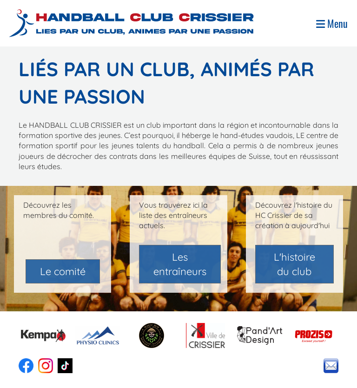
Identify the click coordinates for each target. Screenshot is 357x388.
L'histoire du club (294, 264)
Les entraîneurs (179, 264)
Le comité (63, 271)
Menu (332, 23)
